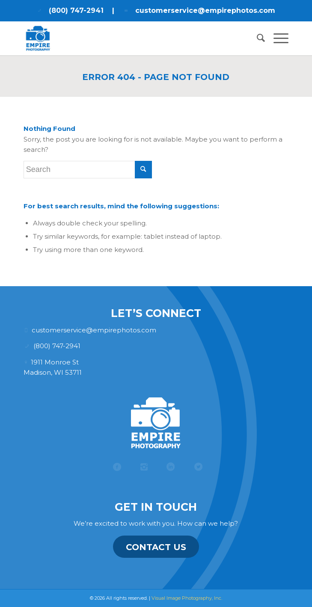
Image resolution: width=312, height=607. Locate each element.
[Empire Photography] (130, 38)
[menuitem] (256, 38)
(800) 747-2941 (76, 10)
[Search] (256, 38)
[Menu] (276, 38)
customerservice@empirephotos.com (205, 10)
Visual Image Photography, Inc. (187, 598)
